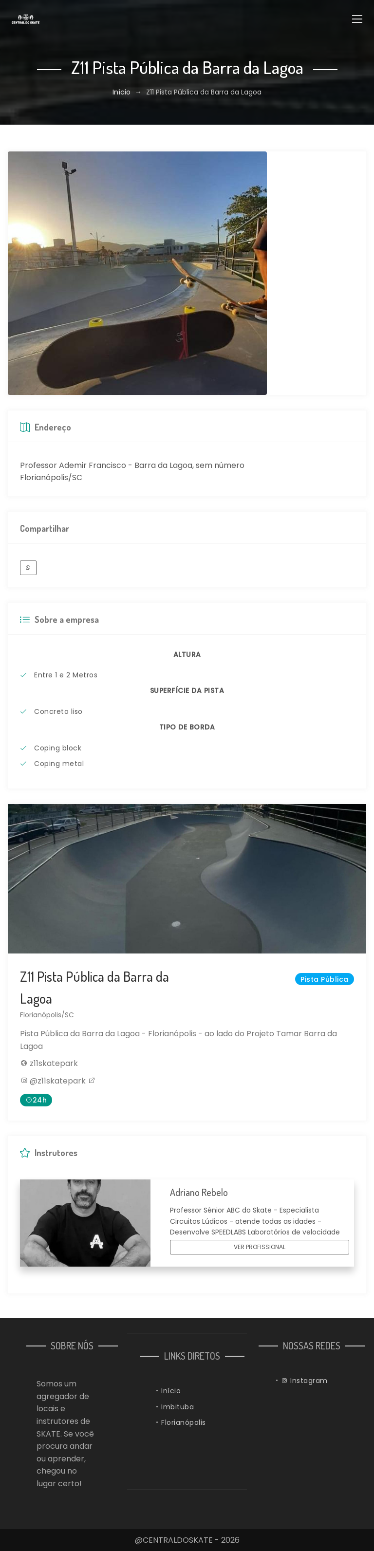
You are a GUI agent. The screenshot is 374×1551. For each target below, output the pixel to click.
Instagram (304, 1380)
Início (121, 92)
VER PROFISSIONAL (259, 1247)
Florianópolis (183, 1422)
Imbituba (177, 1407)
